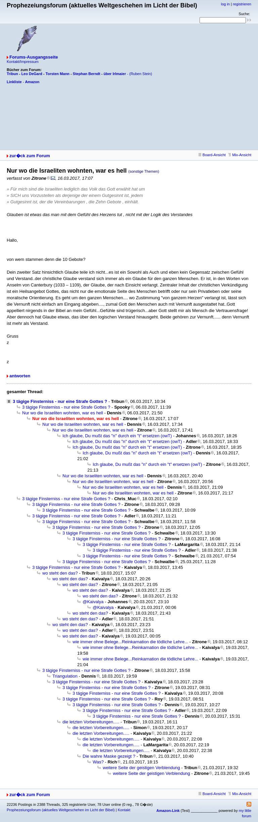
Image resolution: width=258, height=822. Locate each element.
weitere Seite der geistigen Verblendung (141, 767)
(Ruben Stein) (140, 74)
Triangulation (65, 676)
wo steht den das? (60, 573)
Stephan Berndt (86, 74)
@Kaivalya (93, 601)
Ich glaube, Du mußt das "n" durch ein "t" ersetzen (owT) (117, 435)
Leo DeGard (31, 74)
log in (225, 4)
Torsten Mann (58, 74)
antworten (19, 375)
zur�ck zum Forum (29, 155)
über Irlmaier (114, 74)
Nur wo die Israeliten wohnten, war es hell (62, 412)
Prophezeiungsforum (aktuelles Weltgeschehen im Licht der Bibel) (61, 810)
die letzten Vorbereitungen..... (90, 721)
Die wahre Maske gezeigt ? (109, 756)
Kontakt (124, 810)
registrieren (242, 4)
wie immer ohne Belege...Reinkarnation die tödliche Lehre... (130, 641)
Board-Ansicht (212, 155)
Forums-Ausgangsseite (33, 57)
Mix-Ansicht (239, 155)
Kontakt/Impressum (23, 62)
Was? (98, 761)
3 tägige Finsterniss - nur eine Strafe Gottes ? (60, 401)
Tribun (12, 74)
